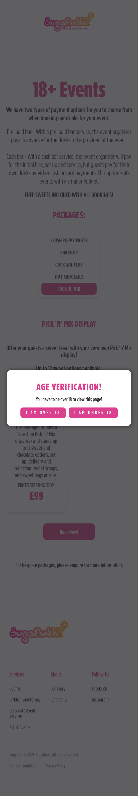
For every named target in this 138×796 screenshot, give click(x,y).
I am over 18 (43, 412)
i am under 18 (93, 412)
